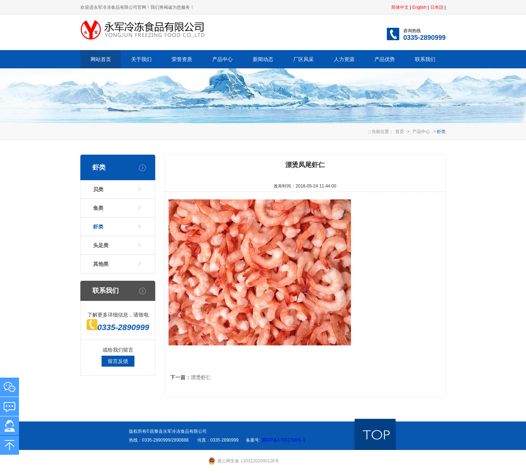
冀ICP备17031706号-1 (282, 440)
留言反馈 (118, 361)
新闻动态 (263, 59)
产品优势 (384, 59)
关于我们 (141, 59)
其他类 (100, 264)
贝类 (98, 189)
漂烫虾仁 (201, 377)
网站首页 (101, 59)
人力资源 (344, 59)
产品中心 (222, 59)
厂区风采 (303, 59)
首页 (399, 131)
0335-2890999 (118, 327)
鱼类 (98, 208)
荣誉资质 (182, 59)
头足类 (100, 245)
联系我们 (425, 59)
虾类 (98, 227)
